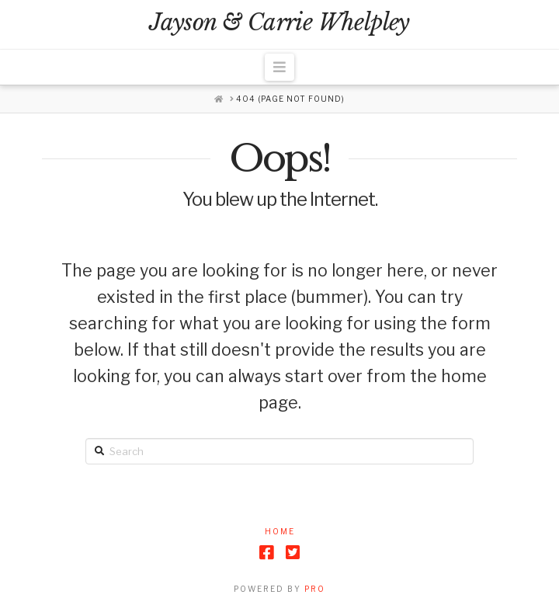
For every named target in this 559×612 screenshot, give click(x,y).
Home (280, 531)
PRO (314, 588)
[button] (280, 67)
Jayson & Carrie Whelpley (279, 23)
